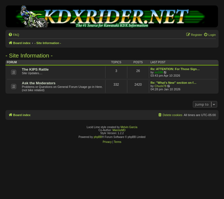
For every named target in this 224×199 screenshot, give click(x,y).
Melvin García (128, 127)
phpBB (98, 137)
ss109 (159, 72)
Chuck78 (160, 86)
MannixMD (119, 130)
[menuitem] (13, 34)
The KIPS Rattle (35, 69)
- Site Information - (29, 55)
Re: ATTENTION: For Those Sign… (175, 69)
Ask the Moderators (38, 83)
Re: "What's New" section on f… (173, 82)
